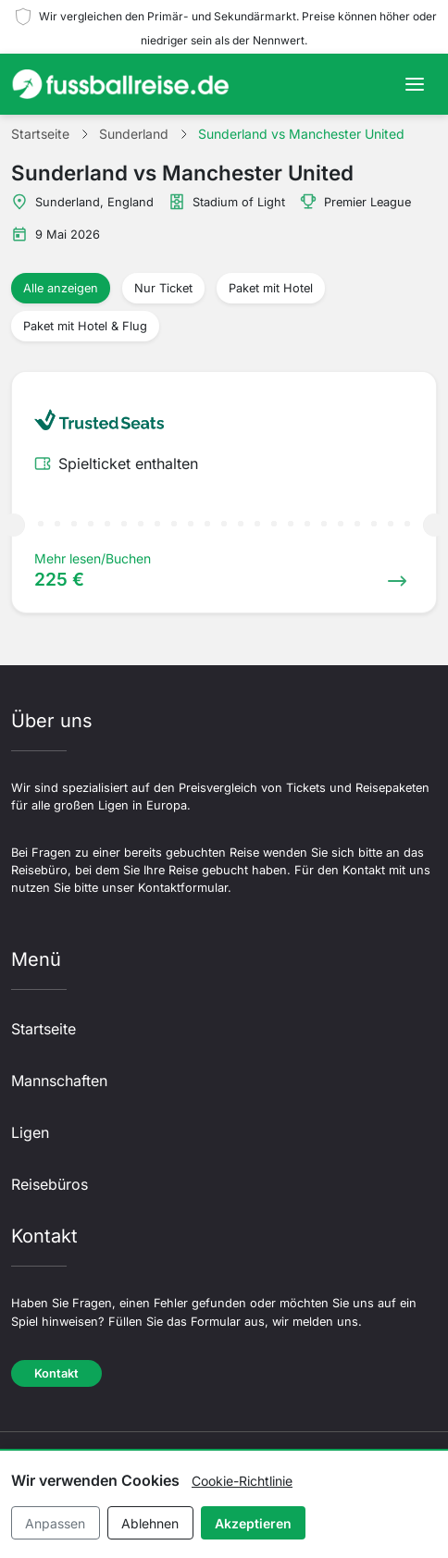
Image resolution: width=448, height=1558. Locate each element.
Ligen (30, 1132)
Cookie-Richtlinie (242, 1481)
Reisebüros (49, 1184)
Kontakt (56, 1373)
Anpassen (55, 1523)
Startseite (43, 1029)
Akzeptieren (253, 1523)
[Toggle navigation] (414, 84)
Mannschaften (59, 1080)
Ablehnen (150, 1523)
